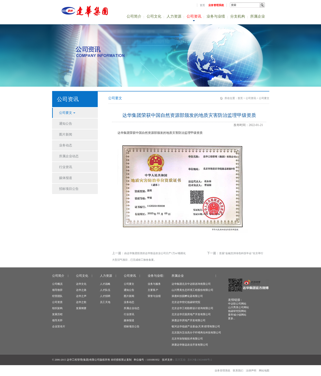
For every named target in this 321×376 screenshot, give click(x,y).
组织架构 (57, 308)
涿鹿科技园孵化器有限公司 (187, 296)
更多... (231, 318)
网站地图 (264, 370)
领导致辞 (57, 290)
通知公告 (129, 290)
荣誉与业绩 (154, 296)
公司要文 (264, 98)
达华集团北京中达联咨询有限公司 (191, 283)
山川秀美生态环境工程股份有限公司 (192, 290)
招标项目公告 (131, 326)
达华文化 (81, 283)
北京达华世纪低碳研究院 (186, 302)
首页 (202, 5)
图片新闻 (129, 296)
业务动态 (129, 302)
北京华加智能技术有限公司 (187, 338)
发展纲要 (81, 308)
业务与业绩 (216, 16)
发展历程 (57, 314)
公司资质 (57, 302)
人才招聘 (105, 296)
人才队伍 (105, 290)
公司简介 (134, 16)
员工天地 (105, 302)
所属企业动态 (131, 308)
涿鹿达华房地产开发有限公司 (188, 320)
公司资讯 (194, 16)
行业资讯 (129, 314)
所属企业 (257, 16)
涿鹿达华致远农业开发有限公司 (190, 344)
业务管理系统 (216, 5)
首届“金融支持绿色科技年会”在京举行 (241, 253)
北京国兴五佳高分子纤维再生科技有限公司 (196, 332)
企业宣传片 (58, 326)
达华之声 (81, 296)
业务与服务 (154, 283)
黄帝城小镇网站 (237, 314)
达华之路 (81, 290)
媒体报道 (129, 320)
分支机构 (237, 16)
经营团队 (57, 296)
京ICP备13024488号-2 (199, 359)
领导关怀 (57, 320)
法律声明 (251, 370)
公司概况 (57, 283)
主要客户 (153, 290)
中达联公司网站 (237, 303)
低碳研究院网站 (237, 311)
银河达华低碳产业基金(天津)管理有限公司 (196, 326)
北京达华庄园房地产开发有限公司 (191, 314)
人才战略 (105, 283)
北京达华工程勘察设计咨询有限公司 (192, 308)
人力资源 (174, 16)
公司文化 (154, 16)
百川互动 (180, 359)
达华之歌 (81, 302)
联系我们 (238, 370)
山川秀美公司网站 (238, 307)
